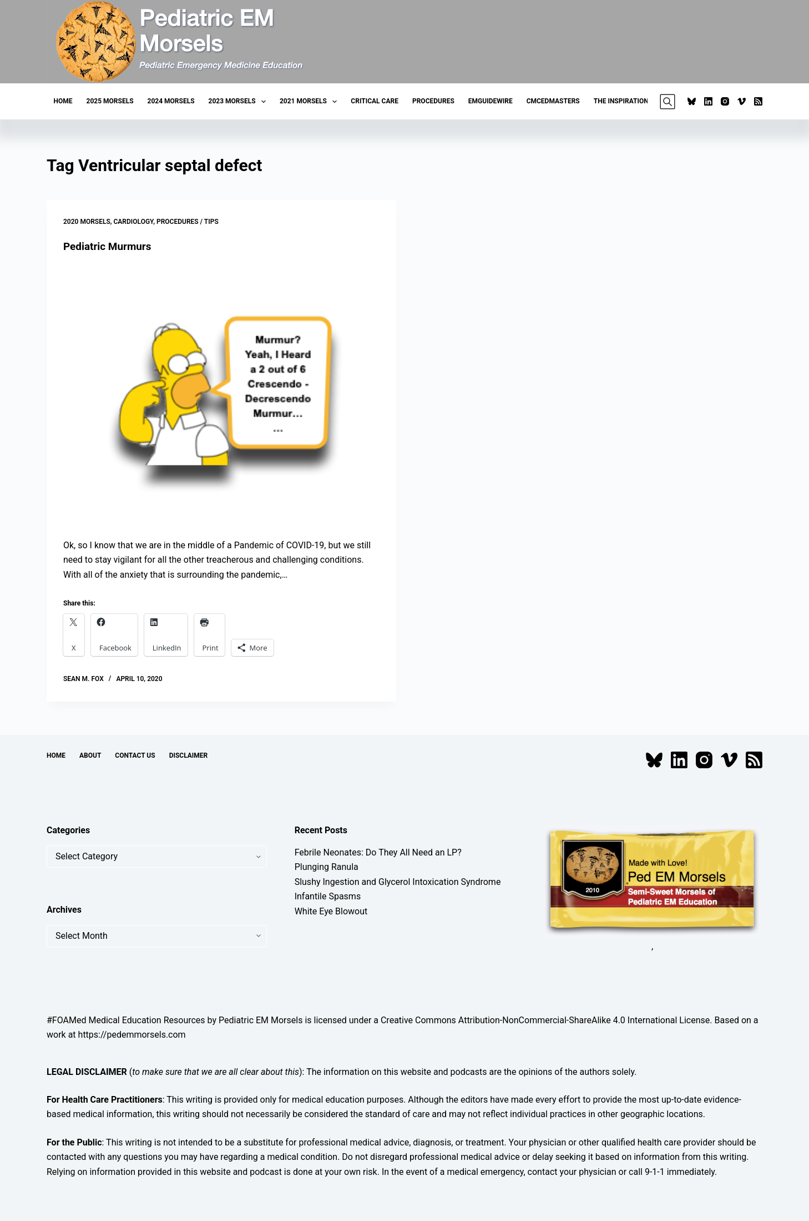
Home (63, 101)
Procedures (433, 101)
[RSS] (758, 101)
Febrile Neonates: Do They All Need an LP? (378, 852)
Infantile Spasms (328, 896)
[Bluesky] (691, 101)
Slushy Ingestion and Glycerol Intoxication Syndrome (398, 881)
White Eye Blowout (331, 910)
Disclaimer (188, 755)
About (90, 755)
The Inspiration (621, 101)
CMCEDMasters (553, 101)
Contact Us (135, 755)
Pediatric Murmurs (109, 246)
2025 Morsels (110, 101)
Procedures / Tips (187, 222)
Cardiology (134, 222)
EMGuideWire (490, 101)
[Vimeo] (741, 101)
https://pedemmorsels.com (132, 1034)
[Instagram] (725, 101)
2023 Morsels (239, 101)
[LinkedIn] (708, 101)
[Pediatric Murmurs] (221, 395)
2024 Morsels (171, 101)
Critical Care (374, 101)
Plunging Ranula (326, 867)
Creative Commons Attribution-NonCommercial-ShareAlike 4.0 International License (545, 1019)
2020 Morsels (86, 222)
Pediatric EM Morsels (260, 1019)
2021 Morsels (310, 101)
